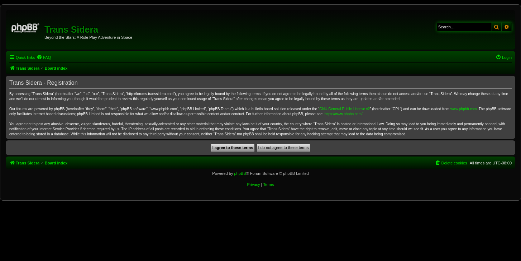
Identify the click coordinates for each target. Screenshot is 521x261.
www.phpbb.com (463, 109)
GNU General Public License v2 (344, 109)
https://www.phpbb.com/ (343, 114)
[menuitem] (44, 57)
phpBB (240, 173)
